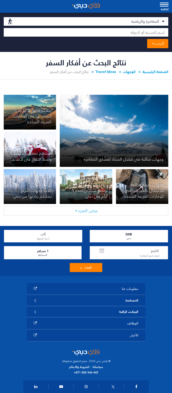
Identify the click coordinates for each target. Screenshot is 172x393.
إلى (43, 234)
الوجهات (129, 72)
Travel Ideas (106, 72)
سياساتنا (98, 366)
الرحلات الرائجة (128, 311)
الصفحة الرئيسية (155, 72)
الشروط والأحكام (79, 366)
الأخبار (134, 335)
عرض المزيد (88, 210)
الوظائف (132, 323)
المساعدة (132, 300)
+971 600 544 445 (86, 372)
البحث (159, 43)
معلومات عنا (130, 289)
